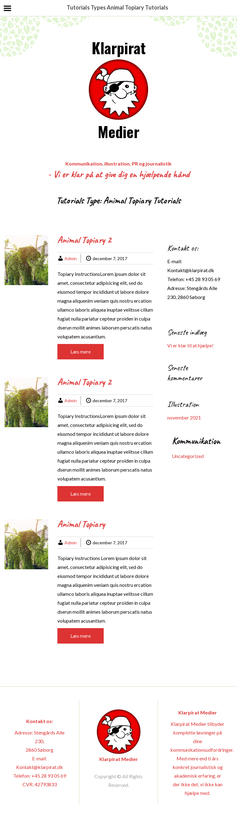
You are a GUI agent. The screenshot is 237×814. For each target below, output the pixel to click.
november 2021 (184, 417)
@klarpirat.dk (199, 270)
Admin (70, 258)
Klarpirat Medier (118, 89)
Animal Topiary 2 (84, 240)
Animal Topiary (81, 524)
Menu (7, 8)
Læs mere (80, 351)
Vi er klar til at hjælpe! (190, 345)
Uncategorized (188, 456)
